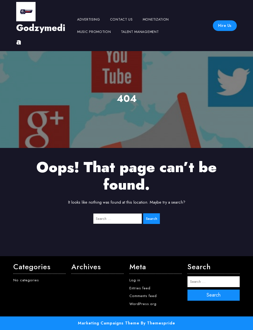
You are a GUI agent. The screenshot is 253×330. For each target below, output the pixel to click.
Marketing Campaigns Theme (108, 323)
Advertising (88, 19)
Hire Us (224, 25)
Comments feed (143, 296)
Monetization (156, 19)
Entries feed (139, 288)
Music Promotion (94, 31)
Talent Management (140, 31)
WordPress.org (142, 304)
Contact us (121, 19)
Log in (134, 280)
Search (151, 218)
